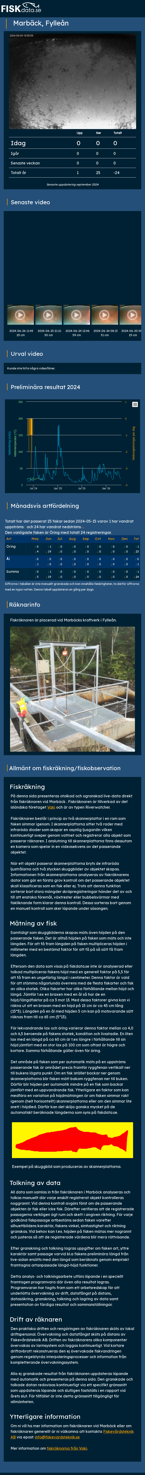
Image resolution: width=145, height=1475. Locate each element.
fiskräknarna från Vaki (67, 1448)
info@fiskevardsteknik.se (57, 1437)
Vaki (51, 807)
